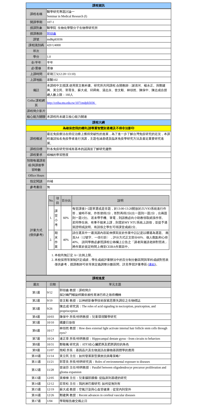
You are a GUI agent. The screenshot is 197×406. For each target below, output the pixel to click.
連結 (152, 264)
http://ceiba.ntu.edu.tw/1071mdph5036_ (71, 102)
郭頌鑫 (51, 33)
